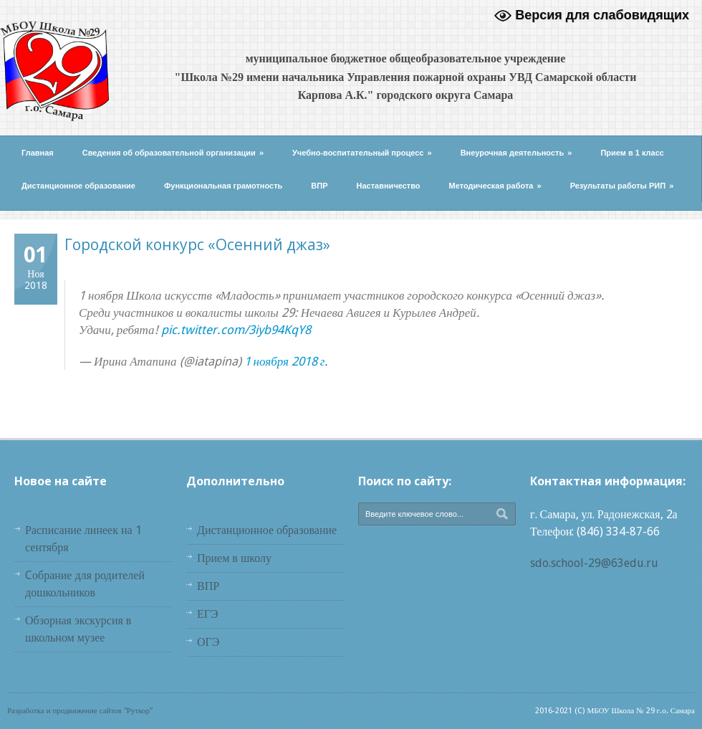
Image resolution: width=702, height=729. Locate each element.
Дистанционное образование (78, 185)
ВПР (319, 185)
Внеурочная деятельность (516, 152)
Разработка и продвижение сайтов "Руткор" (80, 710)
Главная (37, 152)
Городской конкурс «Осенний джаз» (197, 244)
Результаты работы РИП (622, 185)
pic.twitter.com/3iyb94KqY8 (236, 330)
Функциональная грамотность (223, 185)
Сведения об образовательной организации (173, 152)
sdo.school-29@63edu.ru (594, 563)
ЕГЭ (207, 614)
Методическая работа (495, 185)
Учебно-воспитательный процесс (362, 152)
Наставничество (388, 185)
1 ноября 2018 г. (286, 361)
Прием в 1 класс (632, 152)
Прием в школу (234, 558)
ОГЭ (208, 642)
